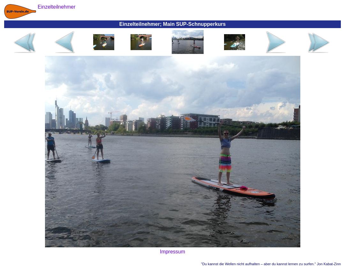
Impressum (172, 251)
